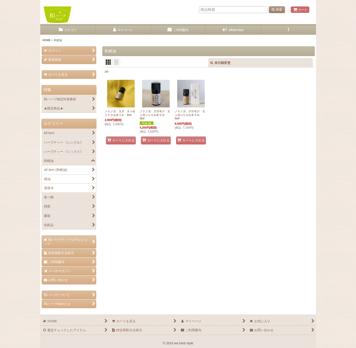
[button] (288, 30)
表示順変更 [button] (220, 63)
